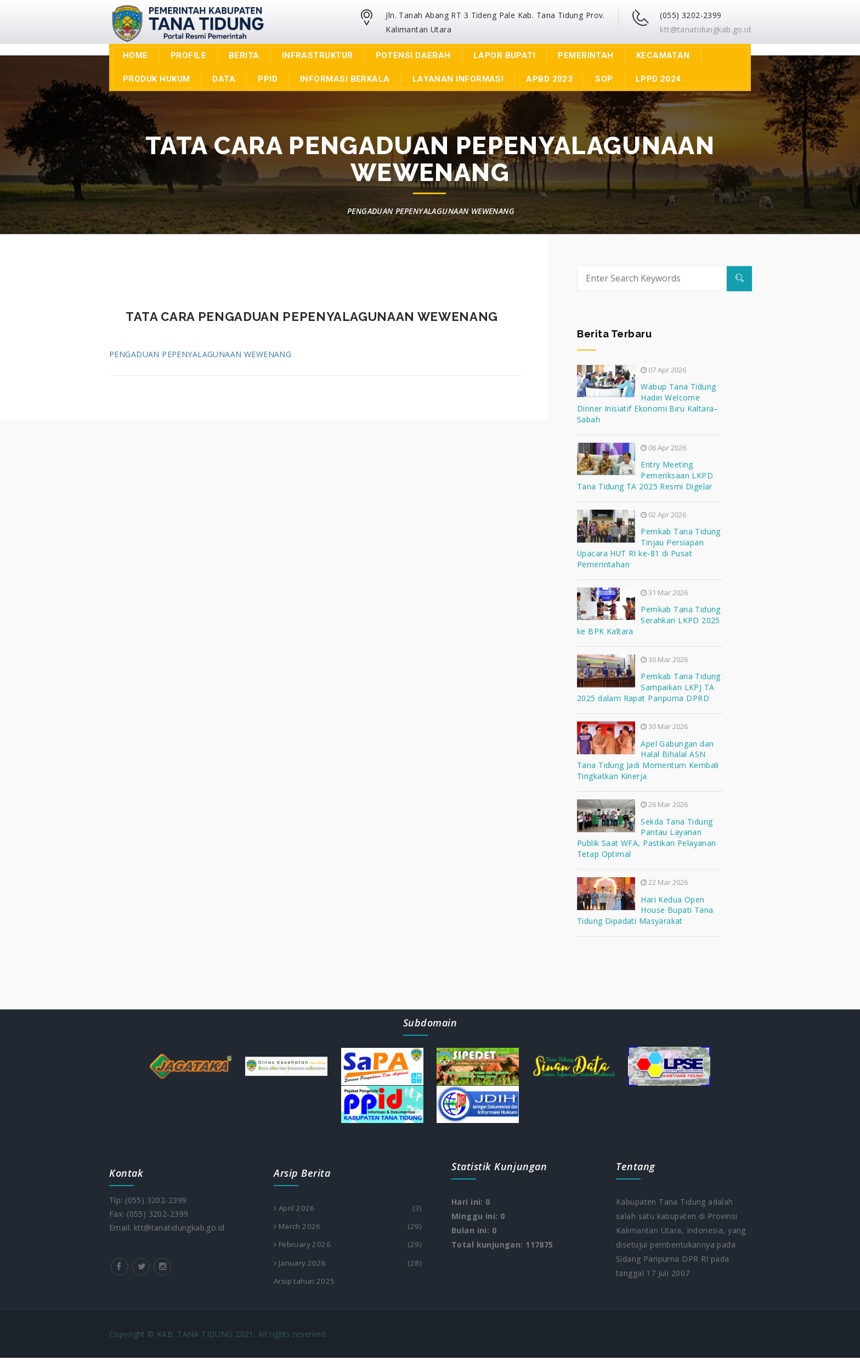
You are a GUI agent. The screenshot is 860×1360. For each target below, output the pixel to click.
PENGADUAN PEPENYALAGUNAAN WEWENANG (200, 354)
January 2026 (348, 1264)
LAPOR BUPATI (504, 55)
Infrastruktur (317, 55)
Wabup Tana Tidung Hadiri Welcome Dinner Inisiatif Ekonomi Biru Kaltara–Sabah (647, 403)
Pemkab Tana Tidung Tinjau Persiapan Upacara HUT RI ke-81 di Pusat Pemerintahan (649, 547)
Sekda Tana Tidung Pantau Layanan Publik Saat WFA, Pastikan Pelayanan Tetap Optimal (646, 838)
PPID (268, 79)
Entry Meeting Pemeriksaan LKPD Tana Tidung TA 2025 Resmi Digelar (645, 475)
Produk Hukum (156, 79)
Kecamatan (663, 55)
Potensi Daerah (413, 55)
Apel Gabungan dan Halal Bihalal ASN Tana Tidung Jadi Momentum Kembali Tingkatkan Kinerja (648, 760)
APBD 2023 (549, 79)
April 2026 (348, 1208)
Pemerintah (586, 55)
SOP (604, 79)
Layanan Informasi (458, 79)
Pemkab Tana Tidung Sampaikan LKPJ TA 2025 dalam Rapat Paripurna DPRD (649, 687)
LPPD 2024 (658, 79)
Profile (188, 55)
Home (135, 55)
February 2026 (348, 1245)
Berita (244, 55)
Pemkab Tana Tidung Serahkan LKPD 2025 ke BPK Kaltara (649, 620)
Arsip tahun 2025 (305, 1283)
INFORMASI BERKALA (345, 79)
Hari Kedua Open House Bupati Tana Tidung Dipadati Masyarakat (645, 910)
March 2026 (348, 1227)
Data (223, 79)
